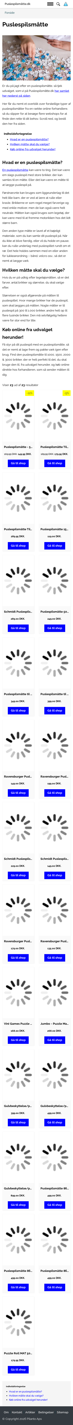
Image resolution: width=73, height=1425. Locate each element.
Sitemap (62, 1412)
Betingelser (46, 1412)
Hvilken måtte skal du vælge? (30, 144)
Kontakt (17, 1412)
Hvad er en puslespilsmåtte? (29, 139)
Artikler (30, 1412)
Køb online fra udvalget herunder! (33, 149)
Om (6, 1412)
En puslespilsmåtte (15, 170)
